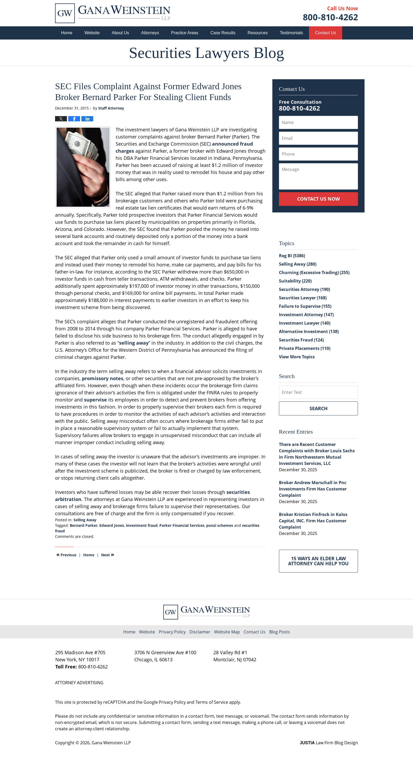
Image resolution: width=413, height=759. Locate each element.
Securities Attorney (304, 289)
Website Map (227, 632)
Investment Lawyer (304, 323)
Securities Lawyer (303, 298)
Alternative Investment (309, 331)
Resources (258, 33)
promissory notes (102, 378)
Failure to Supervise (305, 306)
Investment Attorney (306, 315)
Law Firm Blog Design (329, 743)
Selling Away (84, 519)
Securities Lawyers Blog (112, 13)
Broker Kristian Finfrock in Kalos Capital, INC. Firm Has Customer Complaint (313, 521)
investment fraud (142, 525)
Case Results (222, 33)
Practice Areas (184, 33)
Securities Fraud (301, 340)
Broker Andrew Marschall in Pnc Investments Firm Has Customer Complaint (313, 489)
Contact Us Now (318, 199)
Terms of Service (211, 702)
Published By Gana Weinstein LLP (330, 13)
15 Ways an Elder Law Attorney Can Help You (318, 561)
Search (318, 408)
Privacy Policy (172, 632)
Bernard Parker (83, 525)
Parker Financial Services (181, 525)
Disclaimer (199, 632)
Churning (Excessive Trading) (314, 272)
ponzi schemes (219, 525)
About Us (120, 33)
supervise (95, 399)
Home (66, 33)
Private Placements (304, 348)
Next (107, 554)
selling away (134, 343)
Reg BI (292, 256)
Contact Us (325, 33)
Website (92, 33)
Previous (66, 554)
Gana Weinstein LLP (111, 743)
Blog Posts (279, 632)
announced (225, 144)
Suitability (295, 281)
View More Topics (297, 357)
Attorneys (150, 33)
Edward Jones (111, 525)
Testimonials (291, 33)
